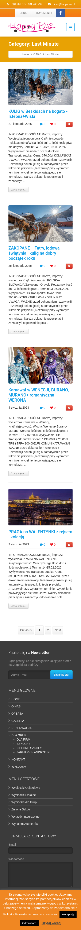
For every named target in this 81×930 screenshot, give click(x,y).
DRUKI (23, 12)
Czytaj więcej (51, 923)
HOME (15, 699)
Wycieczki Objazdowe (25, 787)
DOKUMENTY (44, 12)
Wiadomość (40, 873)
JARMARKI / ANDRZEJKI (33, 752)
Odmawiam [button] (29, 923)
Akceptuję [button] (68, 914)
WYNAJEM (18, 766)
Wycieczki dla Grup (24, 802)
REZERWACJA (21, 728)
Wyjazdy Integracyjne (25, 816)
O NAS (16, 706)
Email (40, 849)
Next (58, 630)
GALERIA (17, 721)
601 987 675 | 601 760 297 (24, 4)
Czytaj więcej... (18, 189)
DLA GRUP (18, 735)
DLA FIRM (23, 739)
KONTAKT (18, 759)
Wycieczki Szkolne (23, 795)
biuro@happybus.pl (61, 4)
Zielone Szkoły (21, 809)
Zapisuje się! (61, 674)
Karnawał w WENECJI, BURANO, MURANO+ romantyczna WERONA (38, 395)
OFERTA (17, 713)
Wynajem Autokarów (24, 824)
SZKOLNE (23, 743)
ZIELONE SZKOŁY (29, 748)
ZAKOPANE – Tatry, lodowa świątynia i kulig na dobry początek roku (34, 253)
